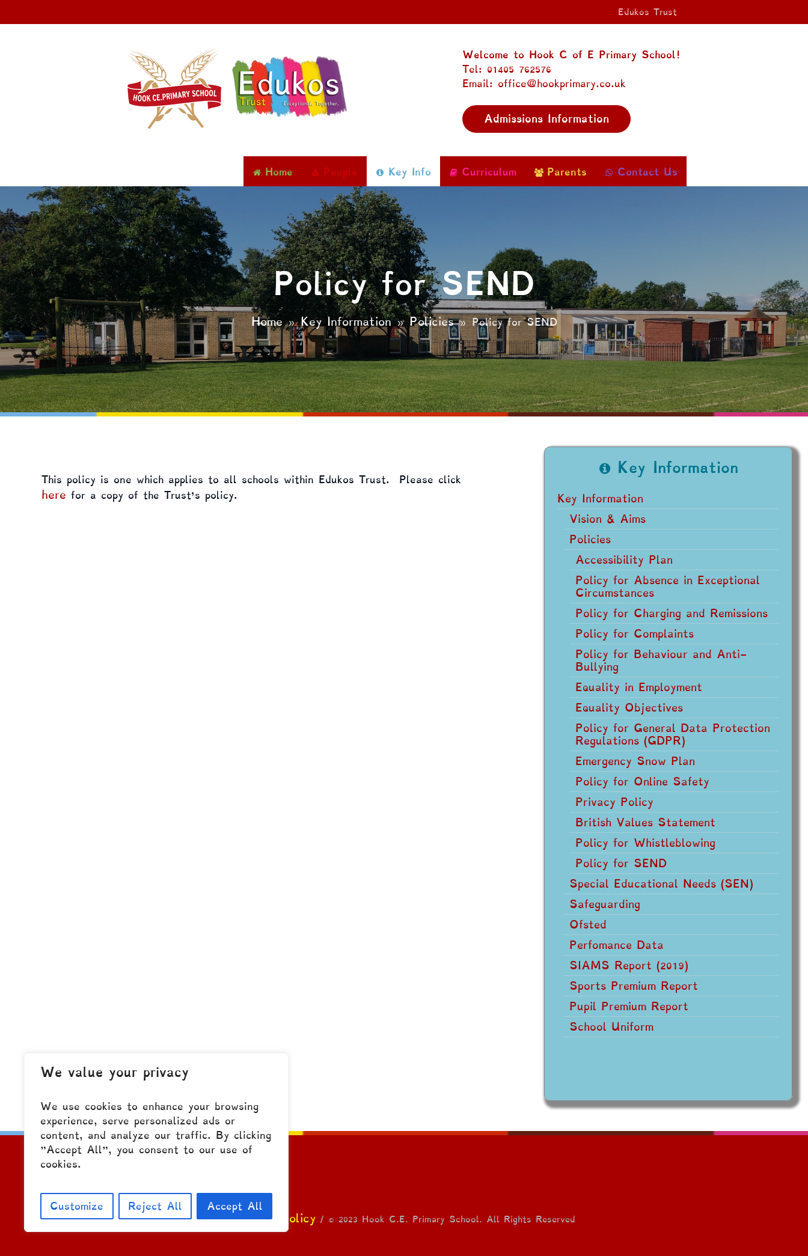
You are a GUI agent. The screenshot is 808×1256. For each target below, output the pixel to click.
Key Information (346, 321)
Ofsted (588, 924)
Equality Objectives (629, 707)
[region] (156, 1142)
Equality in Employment (638, 687)
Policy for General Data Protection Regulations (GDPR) (672, 734)
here (53, 494)
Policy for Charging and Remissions (671, 613)
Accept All (235, 1206)
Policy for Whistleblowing (645, 842)
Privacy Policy (614, 801)
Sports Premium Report (633, 985)
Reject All (155, 1206)
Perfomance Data (616, 945)
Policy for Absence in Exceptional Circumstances (667, 586)
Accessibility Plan (624, 559)
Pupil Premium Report (628, 1006)
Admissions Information (546, 118)
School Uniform (611, 1026)
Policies (431, 321)
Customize (76, 1206)
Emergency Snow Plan (635, 761)
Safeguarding (604, 904)
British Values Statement (645, 822)
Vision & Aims (607, 518)
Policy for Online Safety (642, 781)
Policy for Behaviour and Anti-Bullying (661, 660)
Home (267, 321)
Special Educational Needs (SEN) (661, 883)
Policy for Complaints (634, 633)
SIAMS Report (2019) (628, 965)
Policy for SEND (621, 863)
